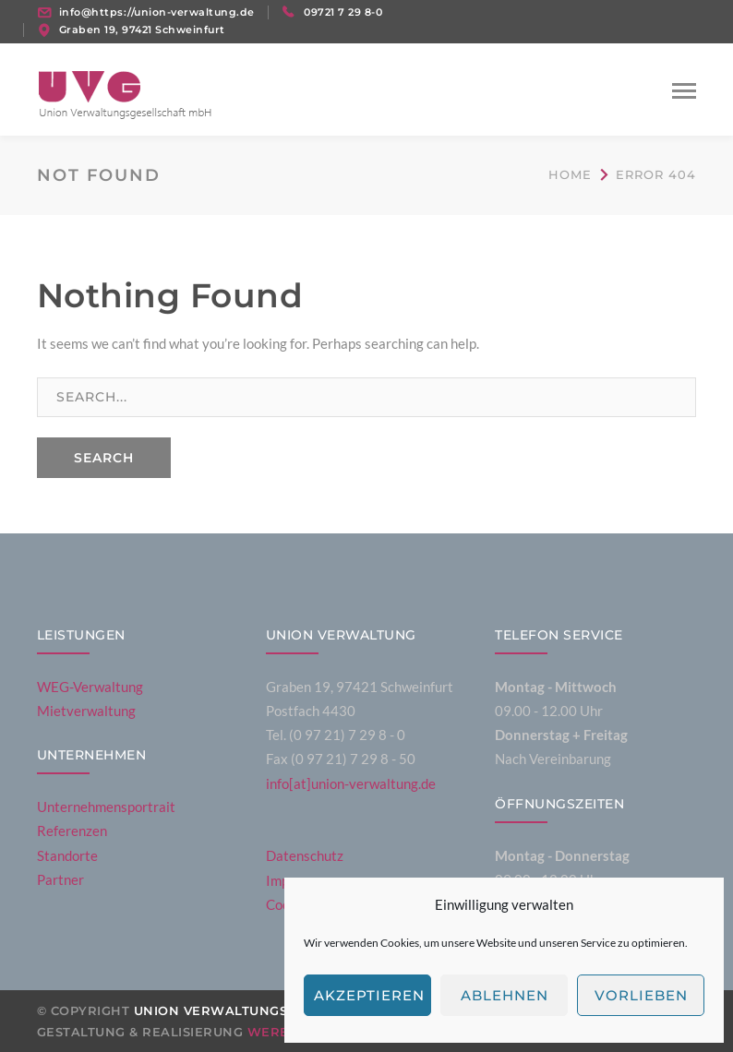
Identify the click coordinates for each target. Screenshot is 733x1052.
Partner (60, 879)
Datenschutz (304, 855)
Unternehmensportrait (106, 806)
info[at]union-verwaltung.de (351, 783)
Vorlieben (641, 995)
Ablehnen (504, 995)
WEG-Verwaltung (90, 686)
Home (570, 174)
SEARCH (104, 457)
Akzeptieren (369, 995)
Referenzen (72, 830)
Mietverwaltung (86, 710)
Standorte (67, 855)
